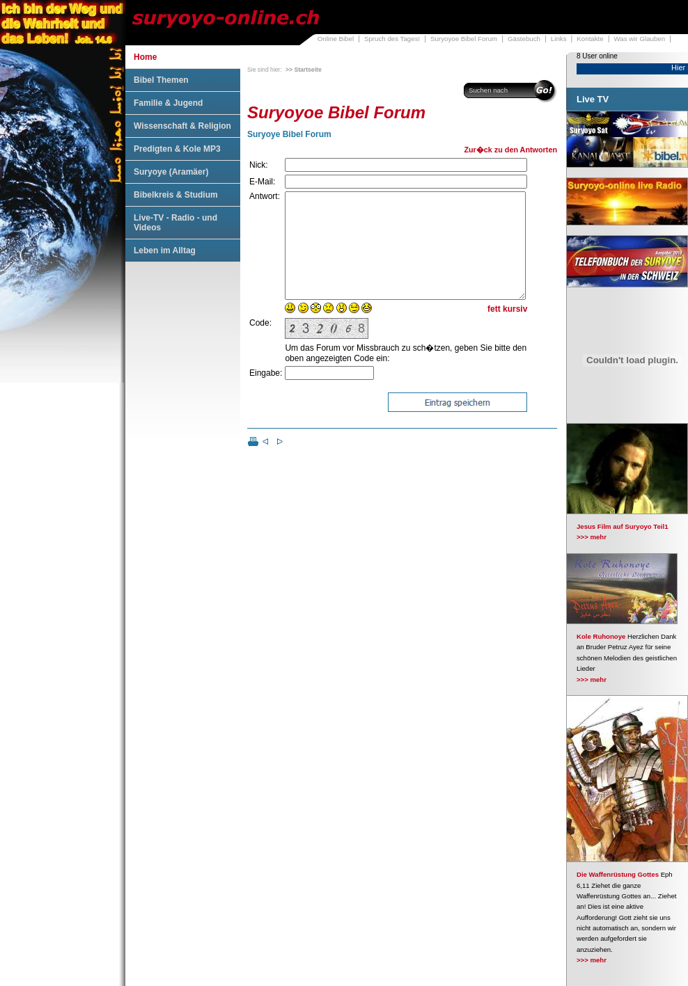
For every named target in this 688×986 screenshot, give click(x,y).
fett (494, 330)
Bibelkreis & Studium (176, 195)
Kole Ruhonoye (601, 636)
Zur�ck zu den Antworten (510, 149)
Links (559, 38)
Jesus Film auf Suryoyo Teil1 (623, 526)
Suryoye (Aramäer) (171, 172)
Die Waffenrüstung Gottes (618, 874)
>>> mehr (592, 537)
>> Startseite (304, 69)
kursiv (515, 330)
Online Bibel (336, 38)
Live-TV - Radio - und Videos (175, 222)
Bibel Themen (161, 80)
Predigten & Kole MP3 (177, 149)
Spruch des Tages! (392, 38)
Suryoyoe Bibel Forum (463, 38)
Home (145, 57)
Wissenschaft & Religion (182, 126)
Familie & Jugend (168, 103)
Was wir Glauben (640, 38)
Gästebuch (524, 38)
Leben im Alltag (165, 250)
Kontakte (590, 38)
